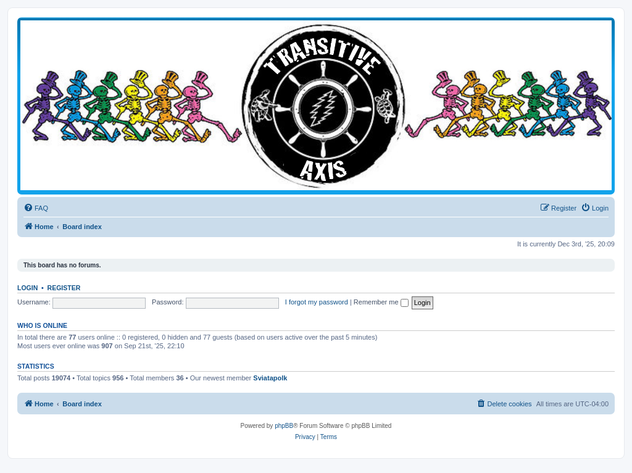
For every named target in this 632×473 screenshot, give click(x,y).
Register (64, 287)
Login (27, 287)
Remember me (381, 302)
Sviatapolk (270, 378)
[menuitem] (35, 208)
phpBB (284, 425)
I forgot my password (316, 302)
